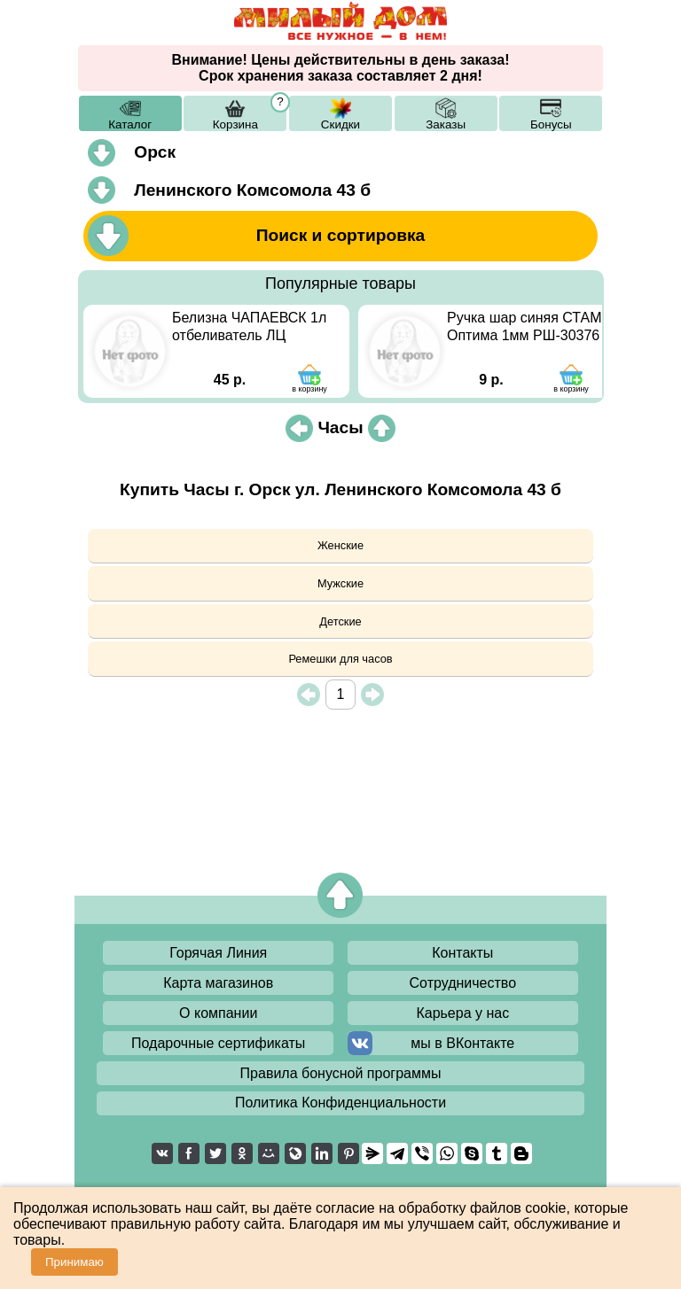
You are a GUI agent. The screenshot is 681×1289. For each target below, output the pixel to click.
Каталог (130, 124)
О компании (218, 1013)
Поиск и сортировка (341, 235)
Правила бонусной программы (341, 1073)
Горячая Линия (218, 952)
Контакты (462, 952)
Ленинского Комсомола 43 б (252, 190)
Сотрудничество (463, 982)
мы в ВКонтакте (462, 1043)
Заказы (446, 124)
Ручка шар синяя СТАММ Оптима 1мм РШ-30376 (530, 326)
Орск (155, 152)
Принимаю (74, 1262)
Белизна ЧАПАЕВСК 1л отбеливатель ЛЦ (249, 326)
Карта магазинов (218, 982)
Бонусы (551, 124)
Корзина (235, 124)
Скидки (340, 124)
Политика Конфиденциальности (340, 1102)
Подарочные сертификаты (218, 1043)
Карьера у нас (462, 1013)
